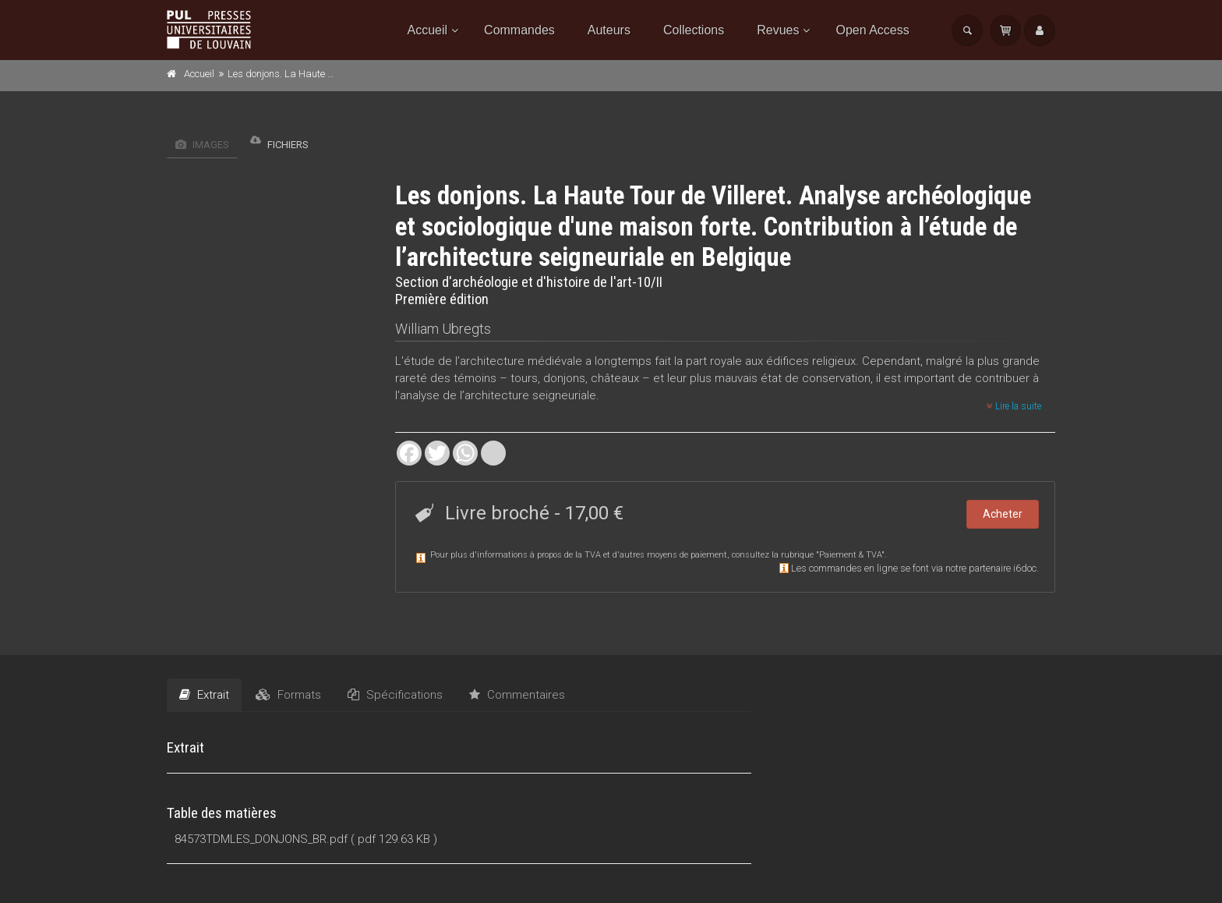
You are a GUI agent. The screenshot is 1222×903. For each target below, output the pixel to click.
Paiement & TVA (850, 555)
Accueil (428, 30)
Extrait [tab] (204, 695)
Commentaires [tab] (517, 695)
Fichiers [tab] (279, 140)
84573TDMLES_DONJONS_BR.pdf (261, 839)
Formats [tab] (288, 695)
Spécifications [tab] (395, 695)
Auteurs (609, 30)
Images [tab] (202, 144)
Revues (778, 30)
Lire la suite (1014, 406)
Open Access (872, 30)
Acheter (1002, 514)
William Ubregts (443, 328)
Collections (693, 30)
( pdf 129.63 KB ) (394, 839)
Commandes (519, 30)
